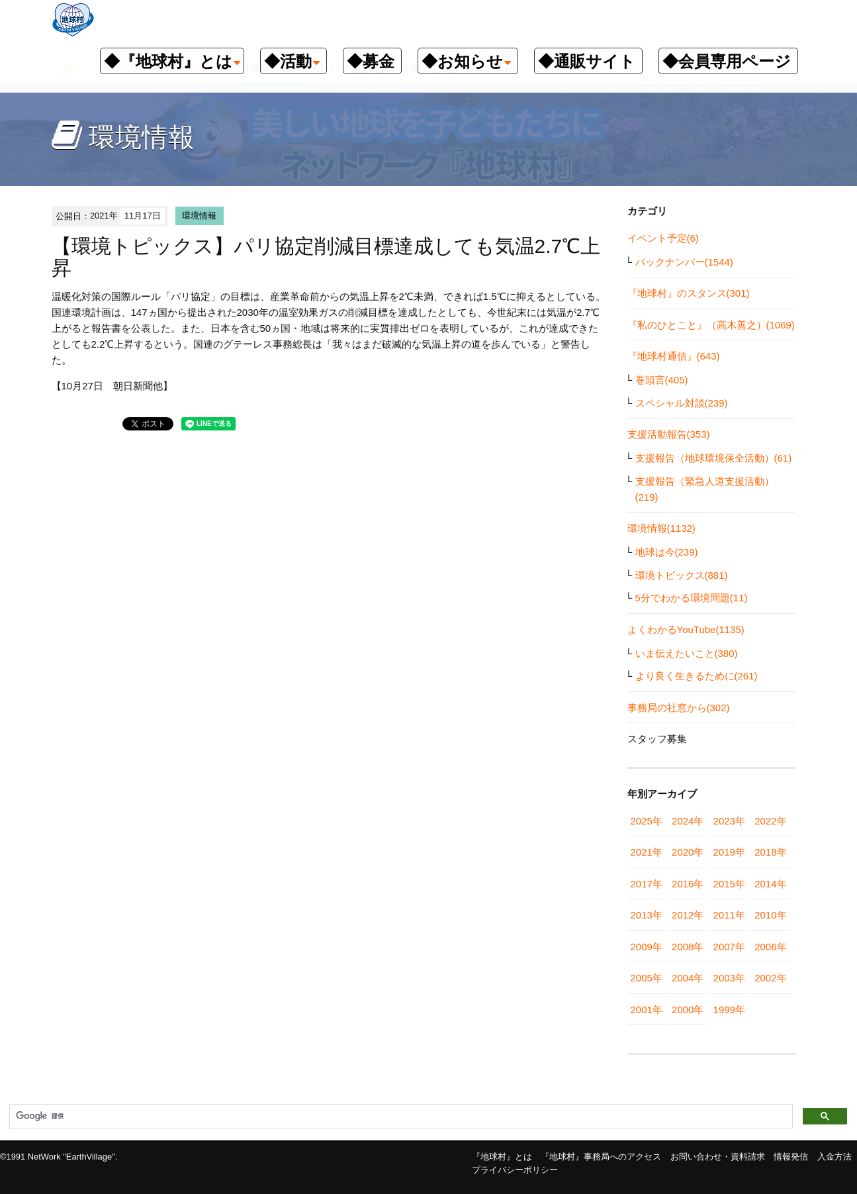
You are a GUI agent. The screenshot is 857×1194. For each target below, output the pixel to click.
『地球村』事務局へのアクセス (601, 1157)
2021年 (646, 852)
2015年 (729, 883)
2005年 (646, 977)
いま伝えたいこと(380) (686, 653)
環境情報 (199, 216)
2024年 (687, 820)
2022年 (770, 820)
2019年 (729, 852)
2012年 (687, 914)
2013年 (646, 914)
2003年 (729, 977)
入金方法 (834, 1157)
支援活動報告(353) (668, 434)
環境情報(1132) (661, 528)
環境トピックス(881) (681, 575)
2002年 (770, 977)
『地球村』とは (502, 1157)
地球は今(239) (666, 552)
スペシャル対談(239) (681, 403)
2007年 (729, 946)
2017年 (646, 883)
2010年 (770, 914)
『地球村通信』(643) (673, 356)
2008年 (687, 946)
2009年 (646, 946)
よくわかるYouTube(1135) (685, 629)
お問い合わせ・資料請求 (717, 1157)
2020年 (687, 852)
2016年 (687, 883)
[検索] (400, 1116)
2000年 (687, 1009)
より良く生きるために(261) (696, 675)
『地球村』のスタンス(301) (688, 293)
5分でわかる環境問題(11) (691, 597)
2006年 (770, 946)
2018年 (770, 852)
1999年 (729, 1009)
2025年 (646, 820)
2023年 (729, 820)
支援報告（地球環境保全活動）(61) (713, 458)
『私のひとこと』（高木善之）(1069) (711, 324)
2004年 (687, 977)
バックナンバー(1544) (684, 262)
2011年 (729, 914)
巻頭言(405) (661, 379)
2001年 (646, 1009)
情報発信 (791, 1157)
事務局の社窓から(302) (678, 707)
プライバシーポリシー (515, 1170)
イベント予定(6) (663, 238)
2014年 (770, 883)
